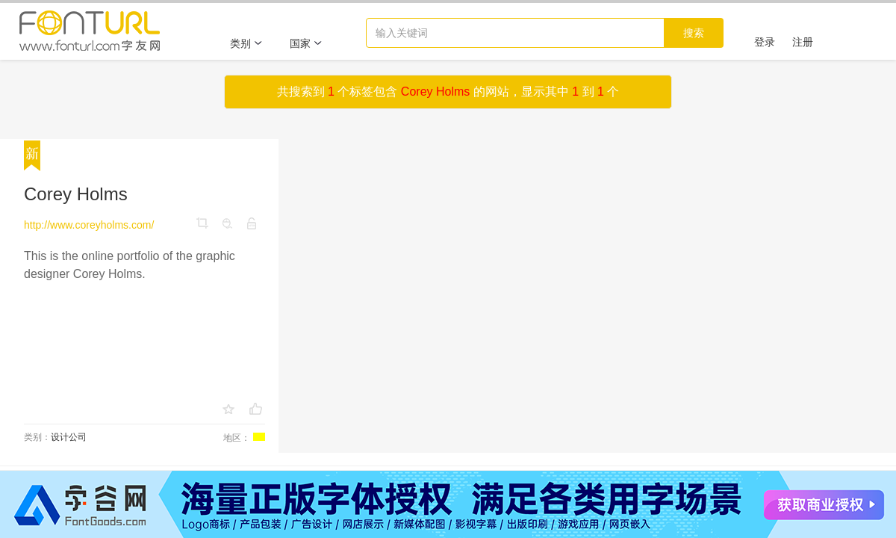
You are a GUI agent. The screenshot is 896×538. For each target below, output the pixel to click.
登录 (764, 42)
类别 (246, 43)
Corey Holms (76, 194)
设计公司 (69, 437)
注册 (802, 42)
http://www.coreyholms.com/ (89, 225)
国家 (306, 43)
